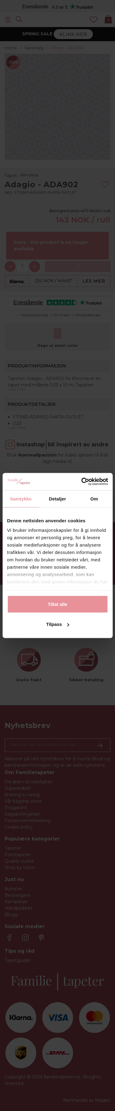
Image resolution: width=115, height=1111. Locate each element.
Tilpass (57, 624)
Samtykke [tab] (21, 498)
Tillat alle (57, 604)
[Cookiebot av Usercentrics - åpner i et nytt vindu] (82, 482)
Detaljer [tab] (57, 498)
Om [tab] (94, 498)
